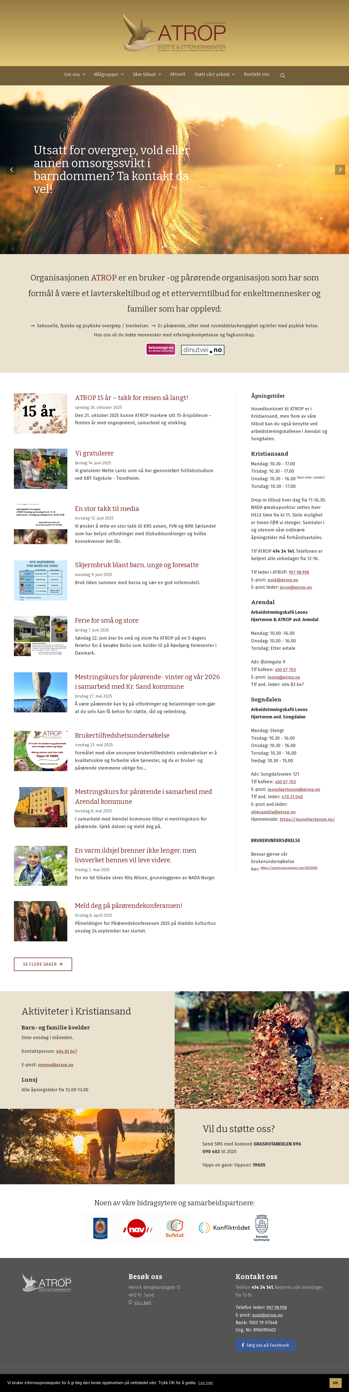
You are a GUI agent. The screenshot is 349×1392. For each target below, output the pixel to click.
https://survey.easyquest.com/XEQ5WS (291, 868)
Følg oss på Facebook (269, 1347)
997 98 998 (300, 572)
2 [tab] (170, 248)
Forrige (11, 170)
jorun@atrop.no (297, 587)
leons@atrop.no (285, 677)
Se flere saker (45, 965)
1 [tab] (163, 248)
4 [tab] (186, 248)
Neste (340, 170)
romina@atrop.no (56, 1066)
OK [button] (335, 1383)
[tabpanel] (174, 170)
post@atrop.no (284, 580)
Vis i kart (143, 1304)
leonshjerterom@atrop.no (295, 789)
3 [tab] (178, 248)
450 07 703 (286, 670)
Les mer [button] (205, 1383)
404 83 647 (67, 1052)
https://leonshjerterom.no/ (309, 820)
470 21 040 (292, 797)
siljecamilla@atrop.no (274, 812)
